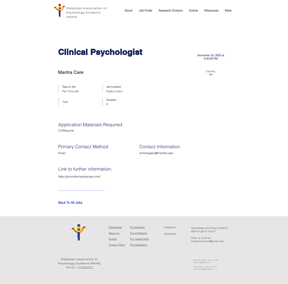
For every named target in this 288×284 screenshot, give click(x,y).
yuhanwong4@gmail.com (203, 269)
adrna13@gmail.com (201, 262)
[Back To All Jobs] (71, 202)
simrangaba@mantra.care (156, 153)
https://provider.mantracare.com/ (79, 176)
